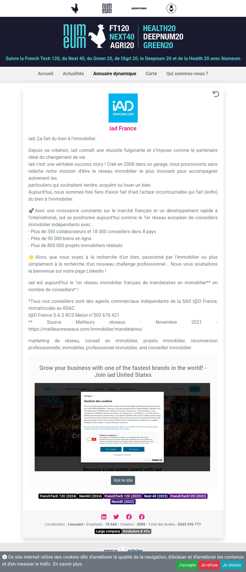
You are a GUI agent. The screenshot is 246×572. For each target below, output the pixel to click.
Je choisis (232, 565)
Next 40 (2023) (156, 496)
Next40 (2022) (123, 502)
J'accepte (187, 565)
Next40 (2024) (90, 496)
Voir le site (123, 480)
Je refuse (209, 565)
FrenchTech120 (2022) (188, 496)
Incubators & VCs (136, 531)
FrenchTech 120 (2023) (123, 496)
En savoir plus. (68, 564)
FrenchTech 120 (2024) (58, 496)
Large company (108, 531)
